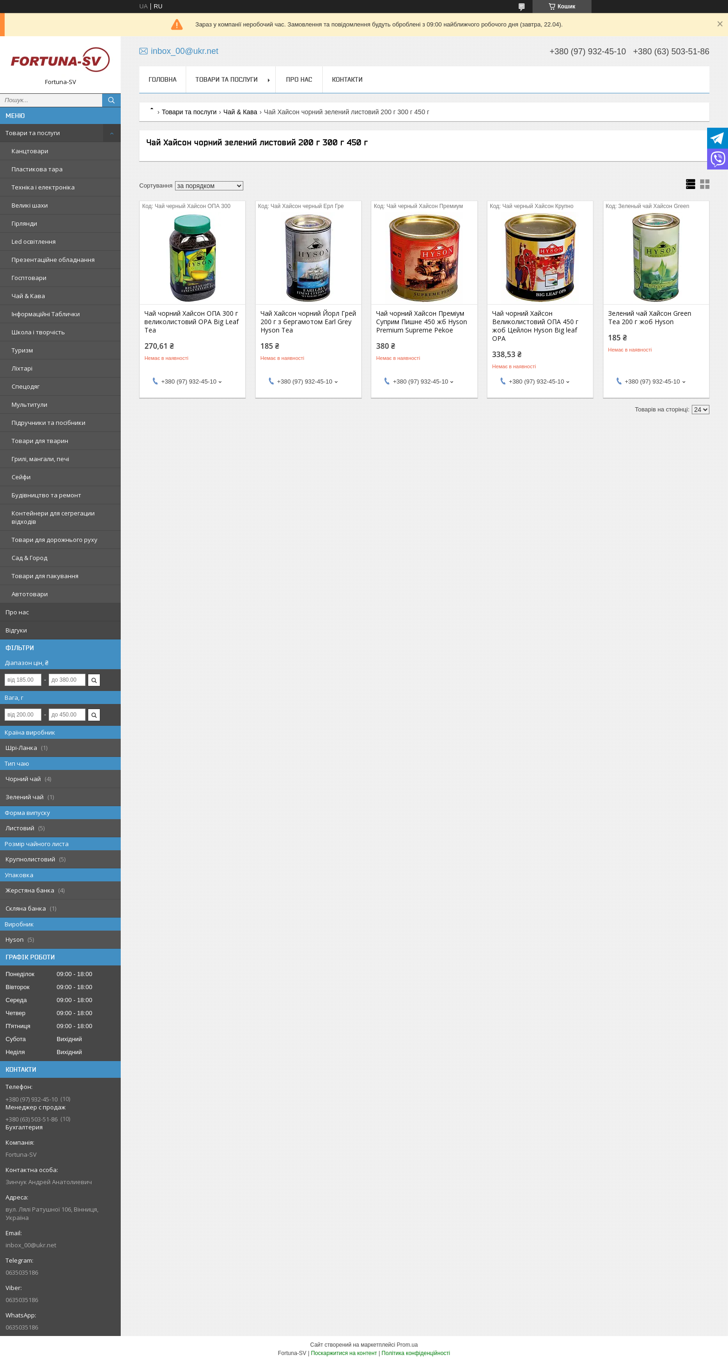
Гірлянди (24, 223)
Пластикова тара (37, 169)
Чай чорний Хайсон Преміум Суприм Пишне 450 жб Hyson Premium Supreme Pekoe (421, 321)
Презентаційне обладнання (53, 259)
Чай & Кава (28, 296)
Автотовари (30, 594)
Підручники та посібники (48, 422)
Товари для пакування (45, 576)
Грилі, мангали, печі (40, 459)
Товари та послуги (33, 133)
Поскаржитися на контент (344, 1353)
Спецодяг (25, 386)
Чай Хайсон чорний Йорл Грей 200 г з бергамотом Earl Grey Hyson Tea (308, 321)
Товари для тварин (40, 441)
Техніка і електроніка (43, 187)
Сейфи (21, 477)
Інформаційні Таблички (46, 314)
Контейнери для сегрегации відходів (53, 517)
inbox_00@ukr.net (31, 1245)
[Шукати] (111, 100)
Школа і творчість (38, 332)
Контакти (347, 79)
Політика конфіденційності (416, 1353)
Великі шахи (30, 205)
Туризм (22, 350)
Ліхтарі (22, 368)
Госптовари (29, 278)
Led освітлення (34, 241)
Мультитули (29, 404)
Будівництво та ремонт (46, 495)
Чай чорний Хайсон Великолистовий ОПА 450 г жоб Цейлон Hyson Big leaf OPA (535, 326)
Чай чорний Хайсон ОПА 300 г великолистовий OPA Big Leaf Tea (191, 321)
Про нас (17, 612)
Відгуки (16, 630)
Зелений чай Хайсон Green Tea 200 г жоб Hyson (649, 317)
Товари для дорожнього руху (55, 539)
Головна (162, 79)
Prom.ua (407, 1345)
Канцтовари (30, 151)
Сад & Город (29, 558)
